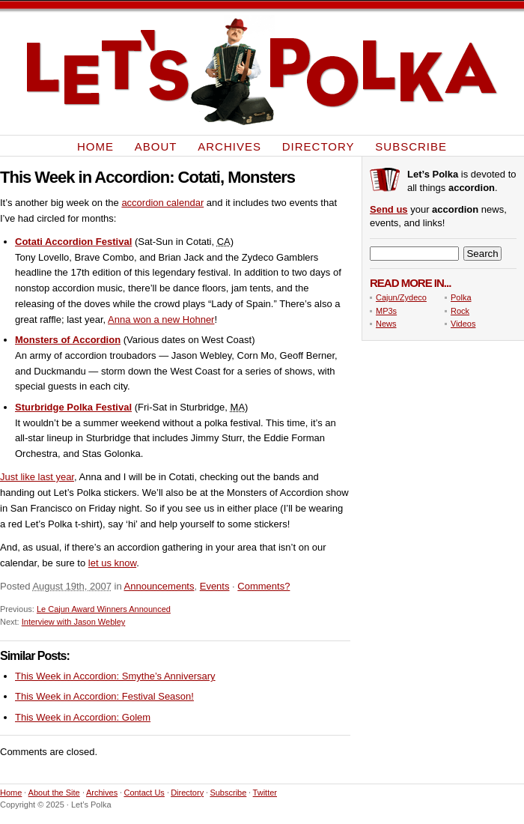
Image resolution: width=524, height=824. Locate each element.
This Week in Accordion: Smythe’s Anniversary (115, 676)
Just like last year (37, 476)
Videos (463, 323)
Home (95, 145)
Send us (389, 209)
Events (215, 586)
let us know (112, 563)
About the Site (54, 792)
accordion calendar (162, 202)
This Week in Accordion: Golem (82, 717)
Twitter (265, 792)
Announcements (159, 586)
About (156, 145)
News (386, 323)
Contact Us (144, 792)
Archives (229, 145)
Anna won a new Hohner (161, 319)
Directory (318, 145)
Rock (460, 310)
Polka (461, 297)
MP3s (386, 310)
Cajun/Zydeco (401, 297)
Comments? (263, 586)
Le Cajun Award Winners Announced (104, 609)
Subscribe (411, 145)
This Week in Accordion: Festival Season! (104, 696)
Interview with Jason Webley (74, 621)
